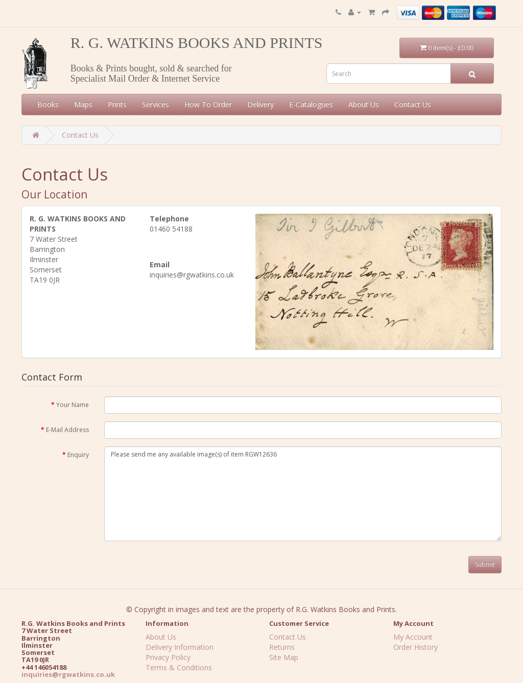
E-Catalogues (311, 104)
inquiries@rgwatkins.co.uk (68, 674)
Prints (117, 104)
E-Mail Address (67, 429)
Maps (83, 104)
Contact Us (412, 104)
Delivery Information (179, 647)
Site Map (283, 657)
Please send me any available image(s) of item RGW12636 (303, 493)
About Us (363, 104)
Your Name (72, 404)
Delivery (260, 104)
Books (48, 104)
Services (155, 104)
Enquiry (78, 454)
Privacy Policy (168, 657)
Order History (415, 647)
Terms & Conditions (179, 667)
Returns (282, 647)
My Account (413, 637)
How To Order (208, 104)
